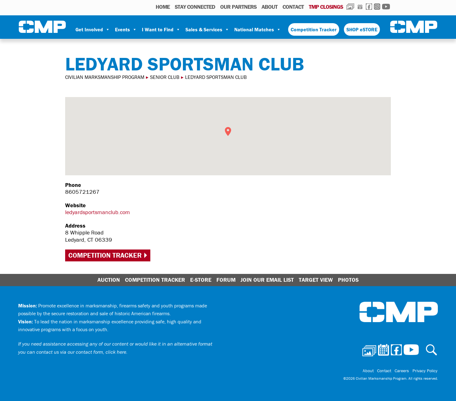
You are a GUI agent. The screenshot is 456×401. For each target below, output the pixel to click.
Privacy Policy (425, 371)
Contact (293, 6)
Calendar (360, 6)
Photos (350, 6)
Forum (226, 279)
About (269, 6)
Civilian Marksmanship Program (42, 27)
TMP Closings (326, 6)
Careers (402, 371)
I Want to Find (161, 29)
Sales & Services (207, 29)
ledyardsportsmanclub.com (97, 212)
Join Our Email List (267, 279)
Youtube (386, 6)
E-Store (200, 279)
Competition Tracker (314, 29)
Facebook (369, 6)
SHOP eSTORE (361, 29)
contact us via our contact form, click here (81, 352)
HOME (163, 6)
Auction (108, 279)
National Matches (257, 29)
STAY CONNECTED (195, 6)
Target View (316, 279)
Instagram (377, 6)
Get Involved (92, 29)
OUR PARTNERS (238, 6)
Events (126, 29)
